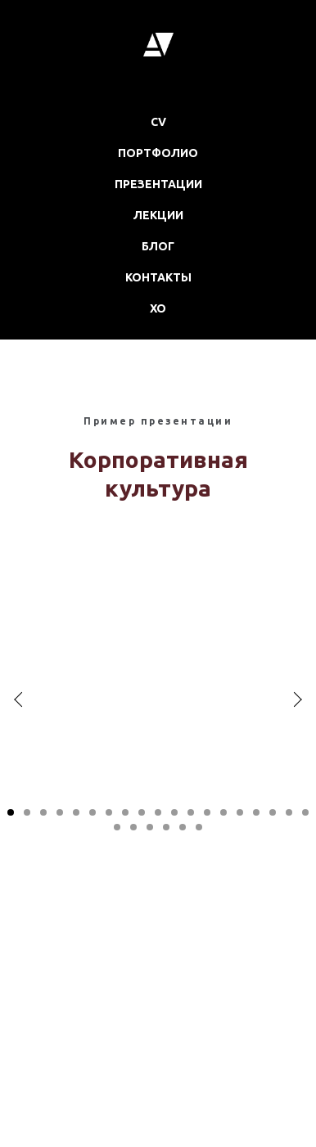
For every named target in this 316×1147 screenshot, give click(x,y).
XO (158, 308)
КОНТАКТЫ (158, 277)
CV (158, 121)
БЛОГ (158, 246)
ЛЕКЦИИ (158, 215)
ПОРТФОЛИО (158, 153)
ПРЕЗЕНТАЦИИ (158, 184)
